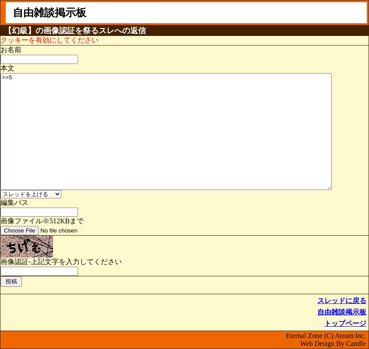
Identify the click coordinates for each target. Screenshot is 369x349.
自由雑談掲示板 (341, 312)
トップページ (345, 323)
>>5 (166, 131)
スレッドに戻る (341, 300)
